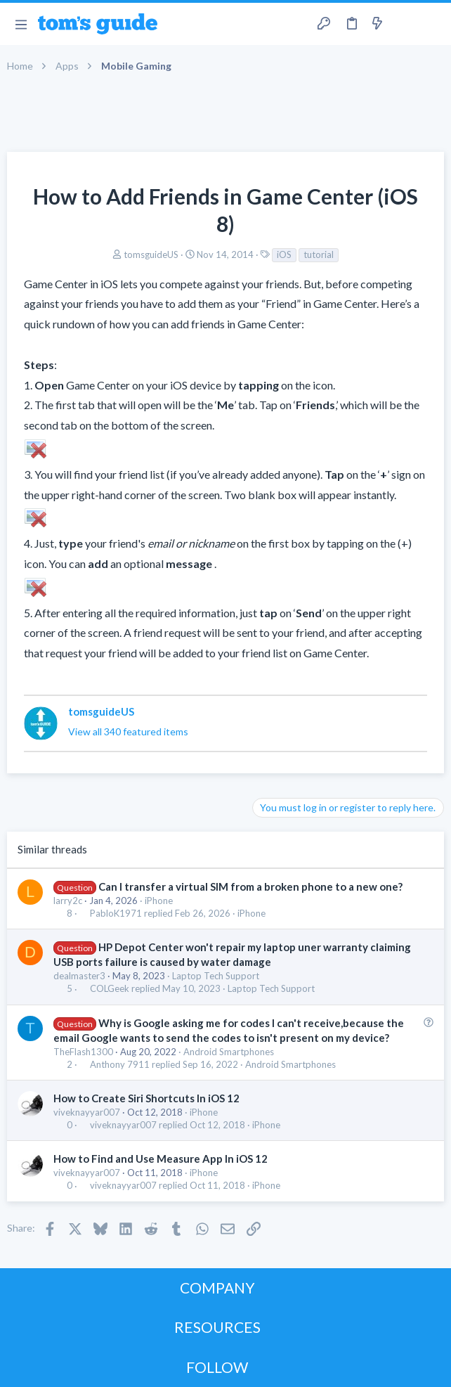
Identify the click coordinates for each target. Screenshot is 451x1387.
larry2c (67, 900)
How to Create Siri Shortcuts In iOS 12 (146, 1098)
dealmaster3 (79, 975)
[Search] (432, 24)
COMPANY (217, 1287)
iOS (284, 254)
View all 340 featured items (128, 731)
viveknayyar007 (86, 1112)
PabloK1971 (116, 913)
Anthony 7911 (120, 1064)
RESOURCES (217, 1327)
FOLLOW (217, 1367)
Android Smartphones (228, 1051)
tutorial (318, 254)
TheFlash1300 (83, 1051)
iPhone (159, 900)
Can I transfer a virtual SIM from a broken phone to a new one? (250, 886)
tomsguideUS (151, 254)
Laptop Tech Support (215, 975)
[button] (20, 24)
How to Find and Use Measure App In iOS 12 (160, 1158)
